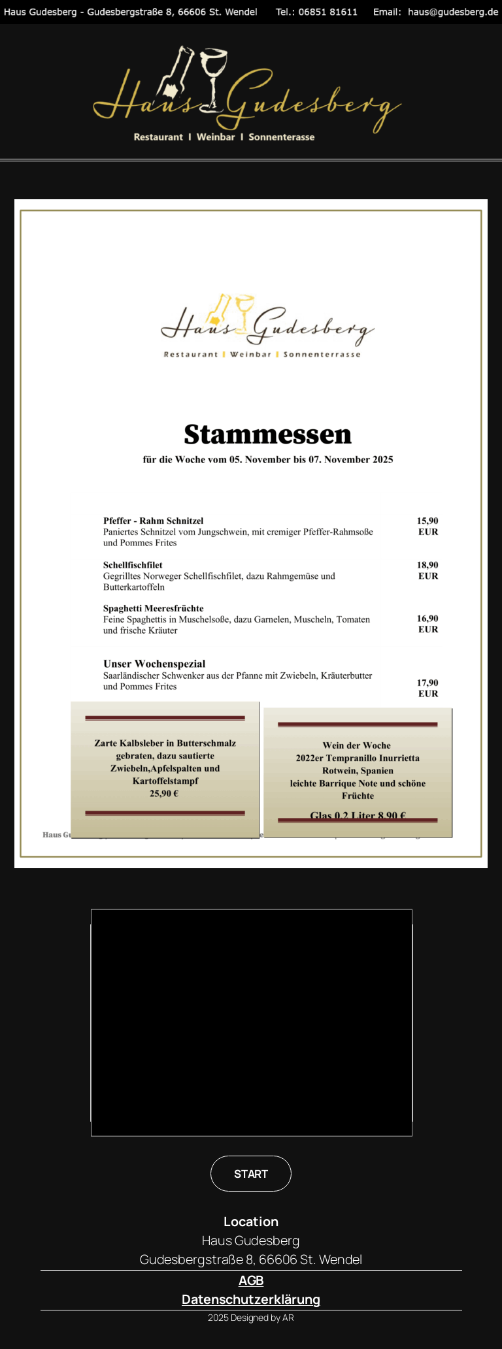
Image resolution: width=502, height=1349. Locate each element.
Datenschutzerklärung (251, 1299)
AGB (251, 1280)
